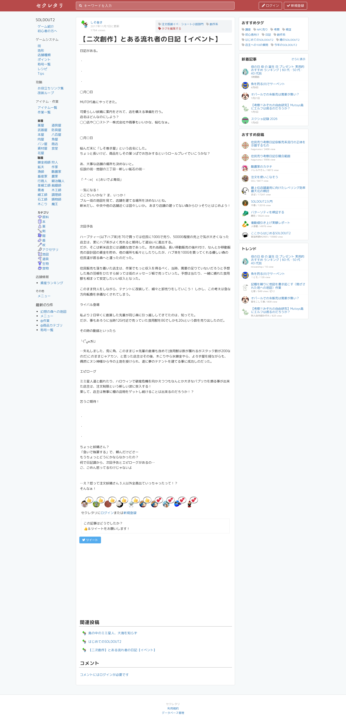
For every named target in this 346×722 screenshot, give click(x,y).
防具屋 (56, 130)
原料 (43, 217)
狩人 (54, 162)
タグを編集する (169, 29)
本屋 (41, 134)
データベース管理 (173, 713)
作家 (54, 167)
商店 (54, 144)
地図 (43, 254)
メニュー (44, 296)
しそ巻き (97, 22)
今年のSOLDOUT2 (284, 45)
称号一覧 (44, 64)
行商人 (42, 181)
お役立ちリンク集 (51, 88)
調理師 (56, 194)
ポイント (44, 59)
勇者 (41, 190)
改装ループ (46, 93)
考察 (274, 29)
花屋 (41, 153)
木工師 (56, 190)
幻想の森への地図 (53, 311)
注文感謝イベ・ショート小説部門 (181, 24)
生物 (43, 263)
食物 (43, 268)
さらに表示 (298, 59)
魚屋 (54, 139)
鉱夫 (41, 167)
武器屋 (42, 130)
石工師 (42, 199)
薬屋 (41, 125)
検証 (286, 29)
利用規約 (172, 708)
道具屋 (56, 125)
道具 (43, 259)
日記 (266, 35)
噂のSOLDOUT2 (288, 40)
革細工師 (44, 185)
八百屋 (56, 134)
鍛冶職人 (57, 181)
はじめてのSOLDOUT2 (258, 40)
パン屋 (42, 144)
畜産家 (42, 176)
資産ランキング (51, 283)
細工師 (42, 194)
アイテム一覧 (47, 107)
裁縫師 (56, 185)
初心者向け (250, 35)
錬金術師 (44, 162)
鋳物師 (56, 199)
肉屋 (41, 139)
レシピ (42, 69)
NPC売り (260, 29)
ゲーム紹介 (46, 26)
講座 (246, 29)
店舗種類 (44, 55)
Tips (41, 73)
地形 (41, 50)
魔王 (54, 204)
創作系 (212, 24)
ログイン (270, 5)
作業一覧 (44, 112)
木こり (42, 204)
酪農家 (56, 171)
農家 (54, 176)
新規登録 (295, 5)
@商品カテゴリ (51, 325)
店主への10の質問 (255, 45)
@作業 (45, 320)
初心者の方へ (47, 31)
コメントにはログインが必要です (104, 674)
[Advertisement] (155, 580)
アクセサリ (48, 249)
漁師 (41, 171)
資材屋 (42, 148)
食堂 (54, 148)
